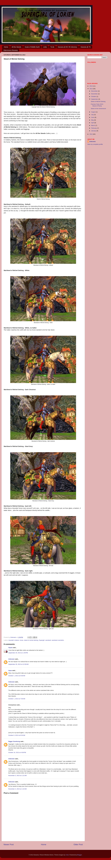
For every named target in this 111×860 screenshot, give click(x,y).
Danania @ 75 (85, 47)
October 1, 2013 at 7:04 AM (16, 699)
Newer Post (9, 844)
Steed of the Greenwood (98, 108)
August (93, 112)
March (93, 125)
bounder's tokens (14, 640)
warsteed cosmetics (58, 640)
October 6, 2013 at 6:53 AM (16, 735)
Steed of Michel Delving (98, 101)
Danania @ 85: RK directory (67, 47)
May (92, 120)
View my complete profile (95, 144)
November (94, 94)
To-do (52, 47)
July (92, 114)
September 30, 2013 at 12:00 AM (18, 664)
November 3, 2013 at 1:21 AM (17, 775)
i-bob (67, 855)
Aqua (10, 670)
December (94, 91)
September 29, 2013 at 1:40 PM (18, 653)
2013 (91, 88)
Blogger (79, 855)
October (94, 96)
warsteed (48, 640)
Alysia (10, 647)
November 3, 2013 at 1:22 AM (17, 789)
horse (21, 640)
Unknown (11, 659)
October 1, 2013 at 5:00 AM (16, 675)
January (94, 131)
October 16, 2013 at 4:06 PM (17, 752)
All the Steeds (16, 47)
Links (45, 47)
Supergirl (42, 640)
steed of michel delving (31, 640)
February (94, 128)
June (93, 117)
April (92, 122)
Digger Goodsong (14, 741)
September (94, 99)
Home (6, 47)
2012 (91, 134)
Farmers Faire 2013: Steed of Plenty (97, 105)
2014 (91, 86)
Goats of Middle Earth (32, 47)
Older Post (78, 844)
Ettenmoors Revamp (11, 50)
